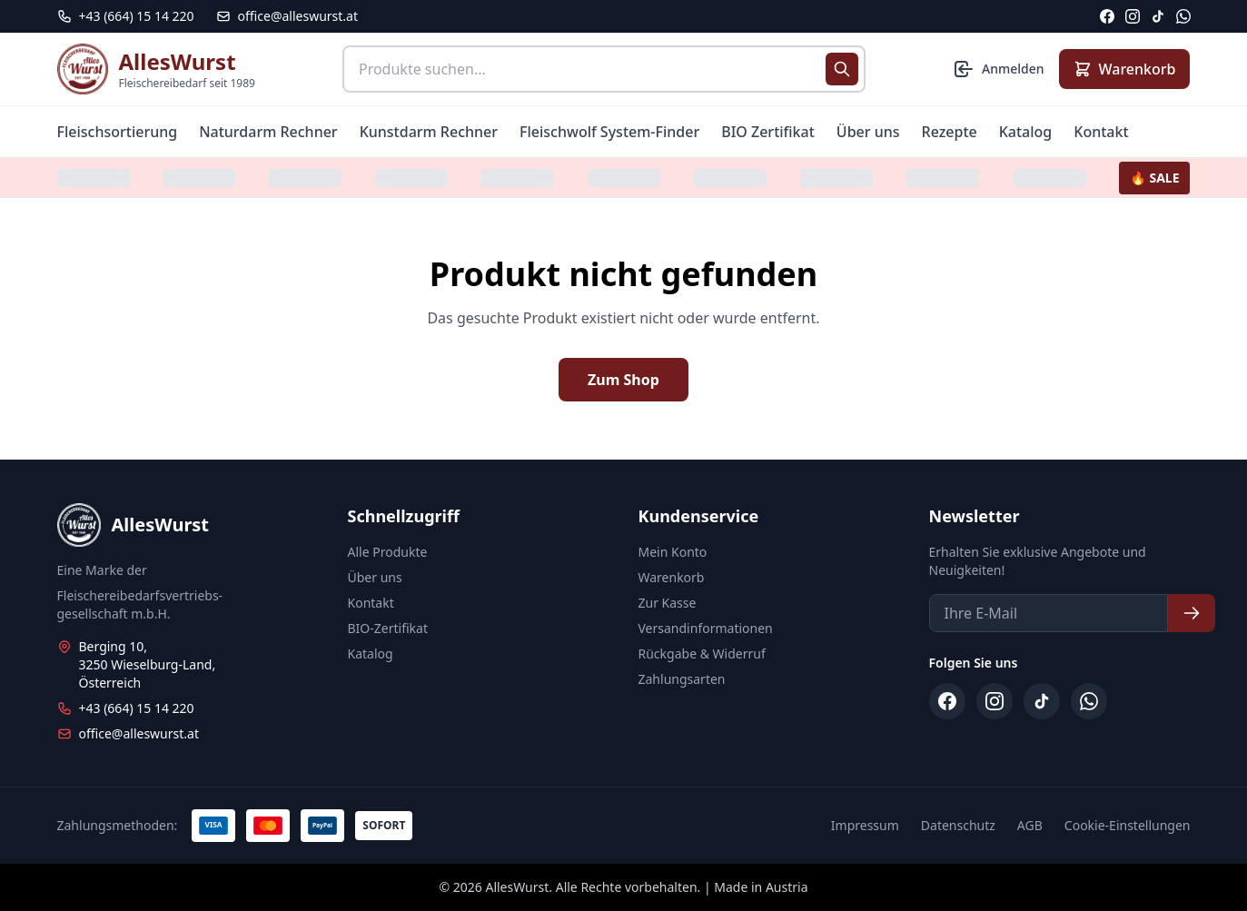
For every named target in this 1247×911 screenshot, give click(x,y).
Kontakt (1101, 132)
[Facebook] (1107, 16)
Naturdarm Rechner (268, 132)
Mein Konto (673, 551)
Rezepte (949, 132)
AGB (1030, 825)
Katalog (1026, 132)
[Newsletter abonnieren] (1191, 613)
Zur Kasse (667, 602)
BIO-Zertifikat (388, 628)
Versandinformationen (705, 628)
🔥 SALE (1154, 177)
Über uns (868, 132)
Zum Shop (623, 380)
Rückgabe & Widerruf (702, 653)
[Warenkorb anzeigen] (1125, 69)
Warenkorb (671, 577)
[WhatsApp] (1183, 16)
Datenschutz (958, 825)
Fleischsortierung (117, 132)
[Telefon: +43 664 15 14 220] (125, 16)
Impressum (865, 825)
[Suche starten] (842, 69)
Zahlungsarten (682, 679)
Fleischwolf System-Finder (609, 132)
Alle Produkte (388, 551)
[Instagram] (1132, 16)
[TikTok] (1158, 16)
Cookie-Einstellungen (1127, 825)
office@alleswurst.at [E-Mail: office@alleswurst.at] (287, 16)
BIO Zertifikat (768, 132)
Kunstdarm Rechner (429, 132)
